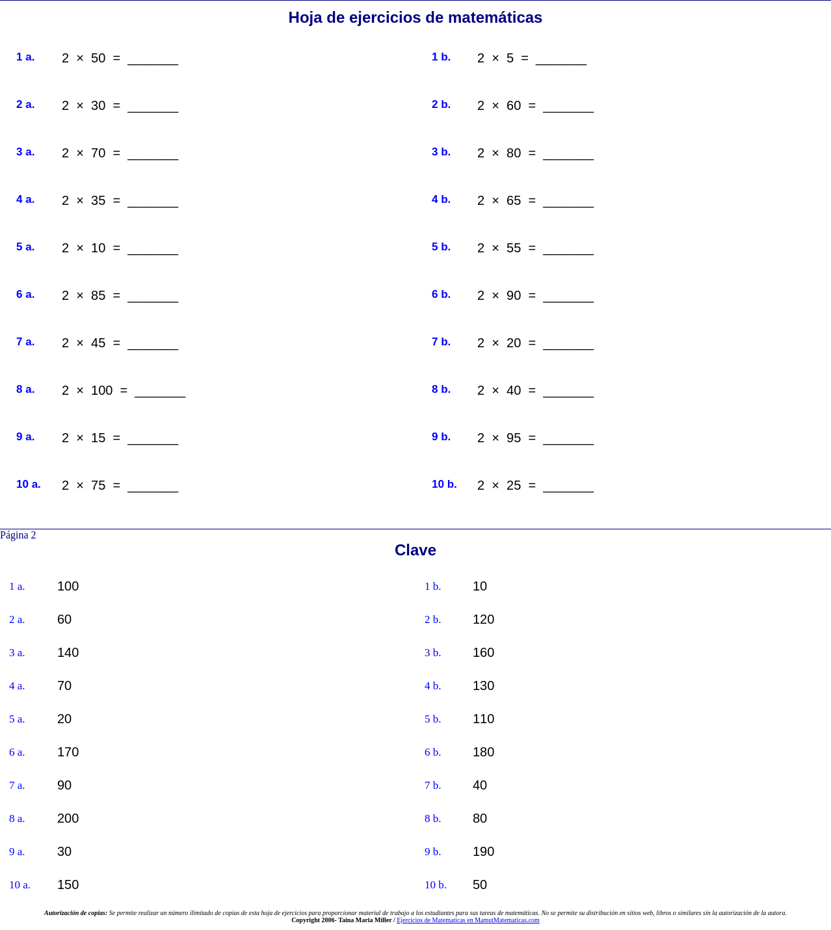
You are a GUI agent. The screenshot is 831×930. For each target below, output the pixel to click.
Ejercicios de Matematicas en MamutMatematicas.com (468, 919)
